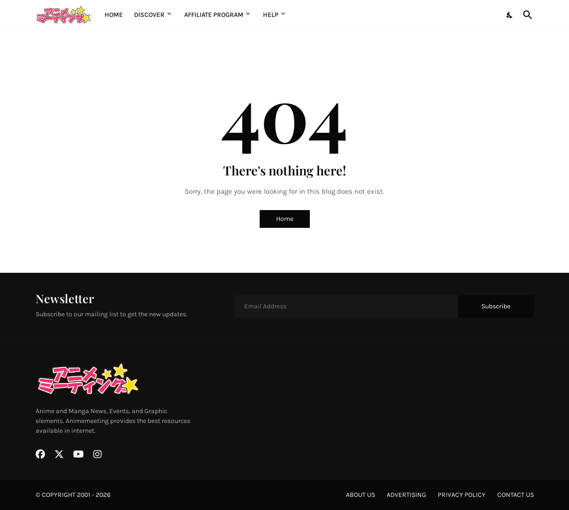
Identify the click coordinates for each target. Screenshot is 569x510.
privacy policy (462, 495)
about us (360, 495)
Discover (149, 15)
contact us (515, 495)
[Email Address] (346, 306)
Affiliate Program (213, 15)
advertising (406, 495)
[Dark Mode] (510, 15)
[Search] (526, 15)
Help (270, 15)
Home (114, 15)
